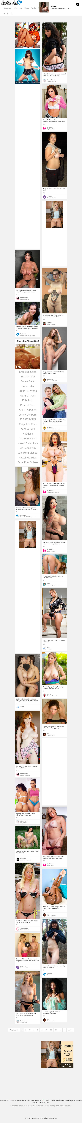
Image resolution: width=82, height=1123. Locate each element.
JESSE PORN (28, 419)
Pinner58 (49, 196)
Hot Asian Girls (51, 81)
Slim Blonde (23, 1022)
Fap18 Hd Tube (28, 457)
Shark (48, 647)
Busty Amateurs (51, 324)
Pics (16, 8)
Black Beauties (51, 915)
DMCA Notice (49, 1106)
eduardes (23, 858)
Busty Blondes (24, 929)
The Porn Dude (27, 438)
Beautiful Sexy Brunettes (27, 335)
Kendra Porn (27, 428)
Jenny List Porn (28, 414)
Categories (8, 8)
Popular (33, 8)
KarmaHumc (50, 79)
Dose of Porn (27, 405)
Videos (26, 8)
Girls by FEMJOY (52, 380)
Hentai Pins (59, 1106)
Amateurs (50, 974)
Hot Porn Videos (25, 968)
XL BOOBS (50, 127)
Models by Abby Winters (54, 585)
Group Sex (23, 822)
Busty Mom (50, 865)
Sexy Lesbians (24, 708)
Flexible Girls (51, 735)
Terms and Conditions (18, 1106)
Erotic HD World (28, 390)
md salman (50, 379)
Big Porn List (27, 376)
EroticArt (23, 333)
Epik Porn (27, 400)
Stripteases (67, 1106)
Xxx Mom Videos (27, 452)
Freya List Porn (27, 424)
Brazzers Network (52, 695)
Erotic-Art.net (39, 1118)
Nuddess (28, 433)
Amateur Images (51, 197)
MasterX (49, 322)
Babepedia (28, 386)
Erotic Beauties (27, 371)
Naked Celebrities (28, 443)
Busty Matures (24, 299)
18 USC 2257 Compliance (35, 1106)
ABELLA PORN (28, 409)
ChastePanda (24, 297)
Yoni (48, 733)
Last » (70, 1030)
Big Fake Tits (50, 129)
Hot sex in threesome (53, 428)
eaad (48, 583)
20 (51, 1030)
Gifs (20, 8)
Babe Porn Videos (27, 462)
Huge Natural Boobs (53, 492)
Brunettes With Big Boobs (27, 516)
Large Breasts (51, 551)
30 (56, 1030)
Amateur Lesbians (25, 860)
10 (46, 1030)
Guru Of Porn (27, 395)
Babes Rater (28, 381)
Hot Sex (49, 649)
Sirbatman (50, 427)
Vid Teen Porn (28, 448)
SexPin (49, 694)
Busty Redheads (25, 775)
